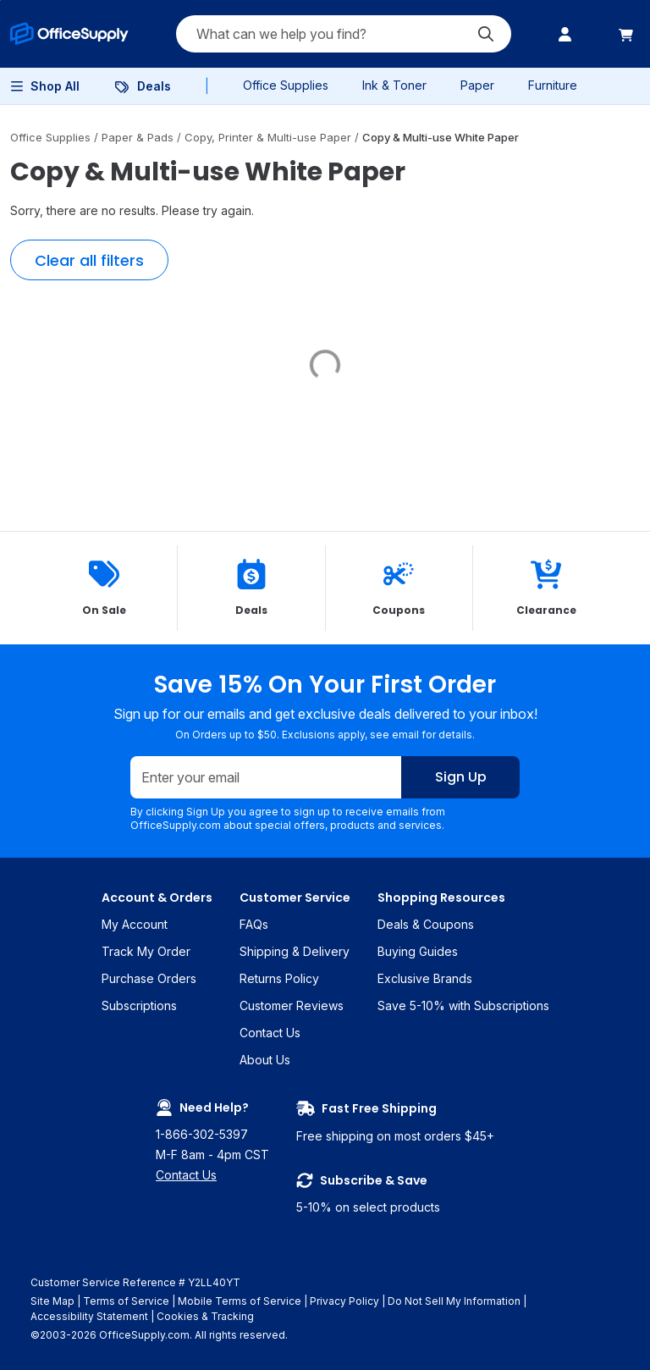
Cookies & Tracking (205, 1316)
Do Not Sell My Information (454, 1301)
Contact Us (270, 1032)
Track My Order (146, 951)
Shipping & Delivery (295, 951)
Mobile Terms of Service (239, 1301)
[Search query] (343, 33)
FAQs (254, 924)
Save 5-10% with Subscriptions (463, 1005)
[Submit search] (485, 33)
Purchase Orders (149, 978)
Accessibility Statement (89, 1316)
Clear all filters (89, 260)
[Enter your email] (266, 778)
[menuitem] (69, 34)
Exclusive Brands (424, 978)
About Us (265, 1059)
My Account (135, 924)
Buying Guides (417, 951)
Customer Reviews (292, 1005)
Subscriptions (139, 1005)
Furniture (552, 85)
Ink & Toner (394, 85)
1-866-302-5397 (202, 1134)
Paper (477, 85)
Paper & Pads (139, 137)
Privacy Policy (344, 1301)
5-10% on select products (395, 1193)
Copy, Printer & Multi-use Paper (270, 137)
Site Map (52, 1301)
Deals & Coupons (425, 924)
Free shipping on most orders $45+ (395, 1121)
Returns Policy (279, 978)
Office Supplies (285, 85)
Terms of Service (126, 1301)
